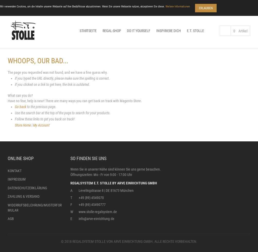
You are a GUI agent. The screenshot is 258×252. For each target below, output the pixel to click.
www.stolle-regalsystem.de (98, 212)
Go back (20, 107)
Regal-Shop (112, 31)
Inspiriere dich (168, 31)
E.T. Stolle (195, 31)
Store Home (23, 125)
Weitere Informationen (177, 6)
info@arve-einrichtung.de (96, 219)
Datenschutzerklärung (27, 188)
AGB (11, 219)
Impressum (17, 179)
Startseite (88, 31)
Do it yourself (138, 31)
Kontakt (15, 171)
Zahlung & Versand (24, 196)
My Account (41, 125)
